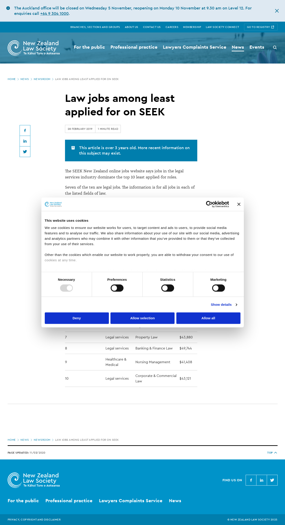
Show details (221, 304)
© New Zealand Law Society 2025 (252, 519)
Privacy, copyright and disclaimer (34, 519)
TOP (272, 453)
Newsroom (44, 79)
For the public (23, 501)
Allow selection (142, 318)
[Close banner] (238, 204)
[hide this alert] (277, 11)
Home (14, 79)
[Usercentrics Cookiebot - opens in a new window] (209, 204)
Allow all (208, 318)
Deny (77, 318)
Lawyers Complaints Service (130, 501)
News (26, 79)
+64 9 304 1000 (54, 13)
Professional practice (68, 501)
